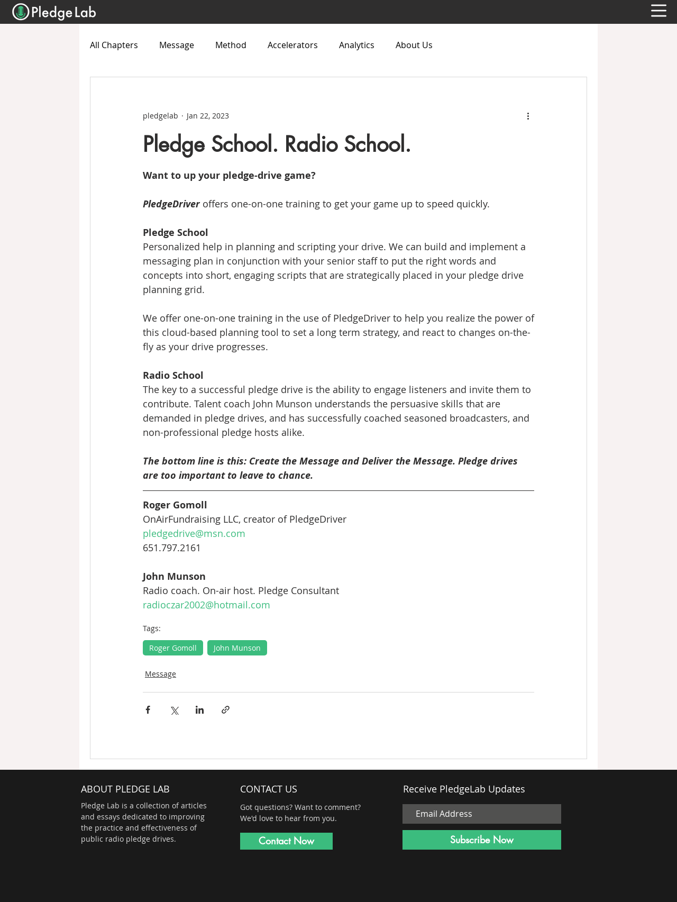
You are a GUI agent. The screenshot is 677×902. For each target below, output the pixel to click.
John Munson (237, 648)
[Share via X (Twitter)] (174, 710)
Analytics (356, 45)
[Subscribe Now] (481, 840)
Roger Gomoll (173, 648)
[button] (658, 10)
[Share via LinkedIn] (200, 710)
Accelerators (293, 45)
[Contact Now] (286, 841)
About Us (414, 45)
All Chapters (114, 45)
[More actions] (528, 115)
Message (176, 45)
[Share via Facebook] (148, 710)
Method (230, 45)
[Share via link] (226, 710)
